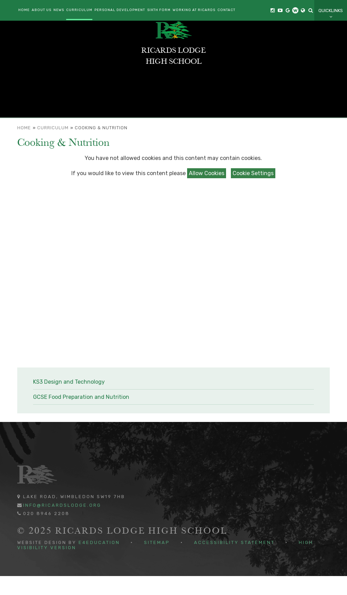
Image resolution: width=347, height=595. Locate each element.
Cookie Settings (253, 192)
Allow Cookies (206, 192)
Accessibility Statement (234, 561)
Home (24, 146)
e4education (99, 561)
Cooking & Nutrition (101, 146)
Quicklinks (330, 13)
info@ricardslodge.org (62, 523)
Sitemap (157, 561)
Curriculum (53, 146)
